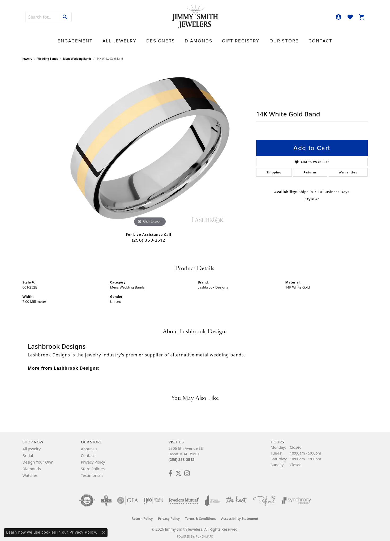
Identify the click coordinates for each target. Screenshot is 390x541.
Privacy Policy (93, 458)
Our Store (261, 38)
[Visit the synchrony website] (296, 497)
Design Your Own (38, 458)
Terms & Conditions (200, 515)
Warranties (348, 169)
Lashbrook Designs (213, 284)
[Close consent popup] (103, 532)
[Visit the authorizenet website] (87, 497)
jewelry (27, 55)
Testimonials (92, 472)
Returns (310, 169)
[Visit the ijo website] (154, 497)
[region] (150, 145)
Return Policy (142, 515)
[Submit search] (65, 17)
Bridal (28, 452)
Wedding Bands (47, 55)
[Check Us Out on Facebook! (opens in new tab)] (171, 470)
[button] (338, 17)
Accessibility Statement (239, 515)
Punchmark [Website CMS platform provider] (204, 533)
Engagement (107, 38)
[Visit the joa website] (212, 497)
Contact (287, 38)
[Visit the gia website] (127, 497)
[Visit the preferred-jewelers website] (264, 497)
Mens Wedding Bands (77, 55)
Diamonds (197, 38)
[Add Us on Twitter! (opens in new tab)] (178, 470)
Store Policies (93, 465)
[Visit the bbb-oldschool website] (106, 497)
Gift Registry (229, 38)
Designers (169, 38)
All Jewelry (139, 38)
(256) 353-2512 (148, 237)
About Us (89, 445)
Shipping (274, 169)
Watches (30, 472)
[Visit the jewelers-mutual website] (184, 497)
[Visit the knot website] (236, 497)
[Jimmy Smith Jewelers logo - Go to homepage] (195, 17)
